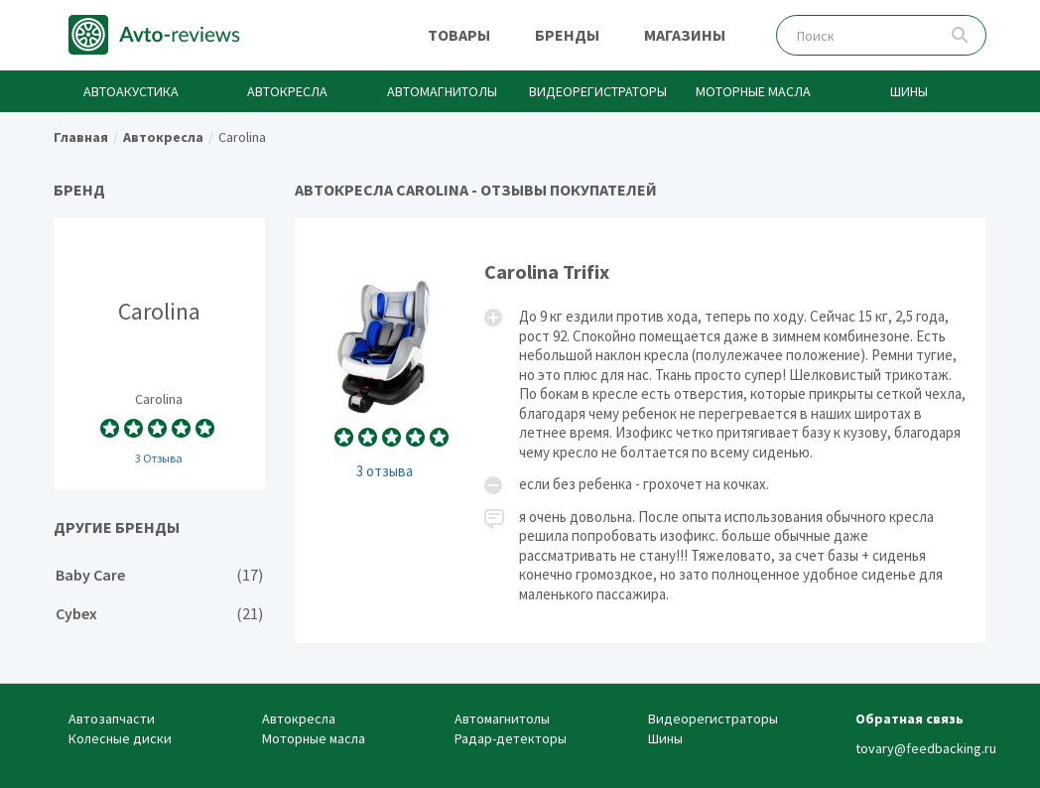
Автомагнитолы (442, 91)
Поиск (960, 35)
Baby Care (159, 575)
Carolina (159, 353)
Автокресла (287, 91)
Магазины (684, 35)
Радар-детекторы (511, 738)
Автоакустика (131, 91)
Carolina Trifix (641, 430)
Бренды (567, 35)
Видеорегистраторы (598, 91)
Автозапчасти (111, 718)
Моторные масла (753, 91)
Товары (459, 35)
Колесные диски (120, 738)
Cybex (159, 613)
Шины (909, 91)
